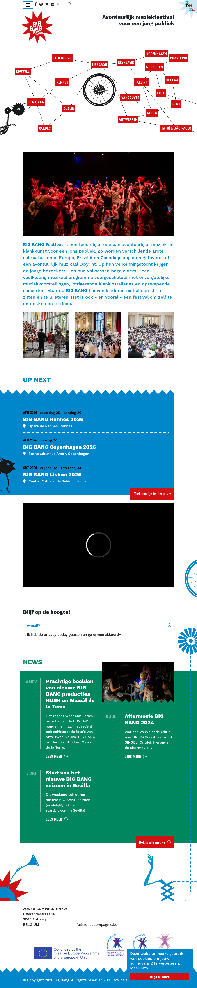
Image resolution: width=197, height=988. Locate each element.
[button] (46, 335)
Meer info (139, 968)
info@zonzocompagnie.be (95, 924)
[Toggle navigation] (28, 5)
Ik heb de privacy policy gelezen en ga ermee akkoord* (74, 634)
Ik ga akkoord (160, 976)
